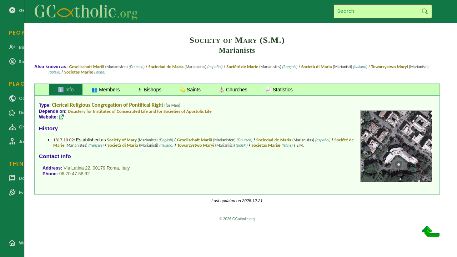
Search (424, 11)
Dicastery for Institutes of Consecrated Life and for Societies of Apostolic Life (140, 111)
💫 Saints (190, 89)
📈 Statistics (279, 89)
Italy (125, 168)
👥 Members (105, 89)
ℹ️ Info (66, 89)
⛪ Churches (233, 89)
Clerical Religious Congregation (87, 104)
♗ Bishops (149, 89)
